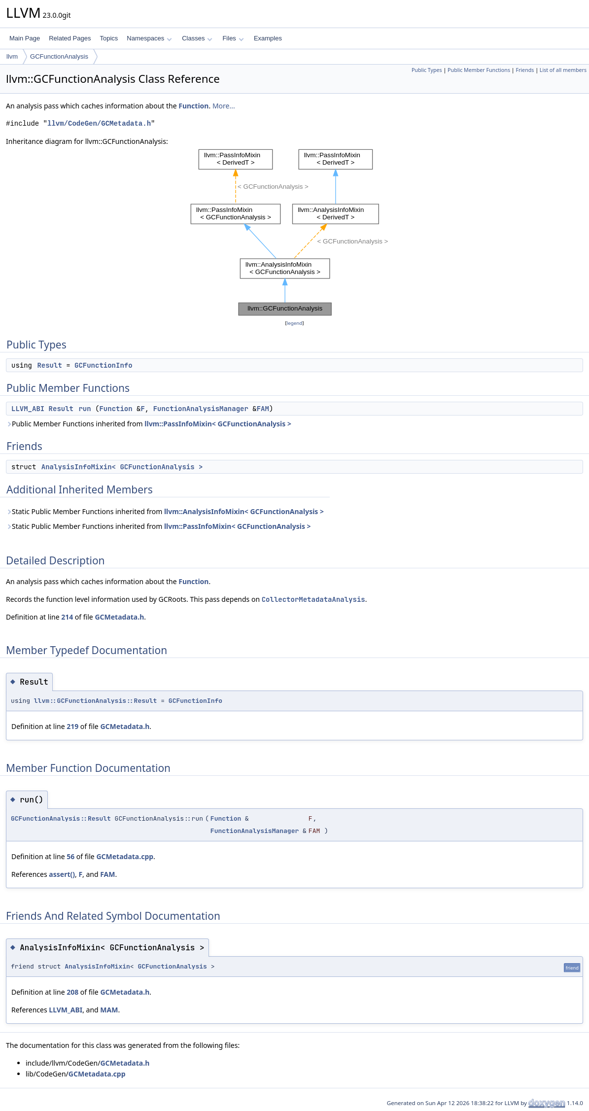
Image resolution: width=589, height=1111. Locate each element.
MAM (109, 1009)
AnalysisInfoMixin (97, 966)
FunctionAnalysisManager (200, 408)
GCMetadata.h (119, 617)
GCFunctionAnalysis (59, 56)
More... (223, 105)
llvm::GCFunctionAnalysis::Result (95, 700)
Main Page (24, 38)
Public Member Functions (479, 70)
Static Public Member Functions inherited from (165, 511)
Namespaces (149, 38)
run (84, 408)
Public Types (427, 70)
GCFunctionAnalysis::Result (61, 818)
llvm (12, 56)
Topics (109, 38)
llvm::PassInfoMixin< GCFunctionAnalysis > (217, 423)
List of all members (563, 70)
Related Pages (70, 38)
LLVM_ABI (27, 408)
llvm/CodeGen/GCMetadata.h (99, 123)
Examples (268, 38)
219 (72, 726)
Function (193, 105)
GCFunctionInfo (103, 365)
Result (49, 365)
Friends (525, 70)
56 (70, 856)
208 (72, 992)
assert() (62, 874)
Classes (197, 38)
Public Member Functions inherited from (148, 423)
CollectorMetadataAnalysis (313, 599)
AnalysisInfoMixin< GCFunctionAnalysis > (122, 466)
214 (67, 617)
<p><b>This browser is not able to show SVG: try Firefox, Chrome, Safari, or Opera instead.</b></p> (294, 232)
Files (232, 38)
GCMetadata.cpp (124, 856)
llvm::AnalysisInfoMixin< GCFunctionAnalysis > (244, 511)
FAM (263, 408)
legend (295, 323)
